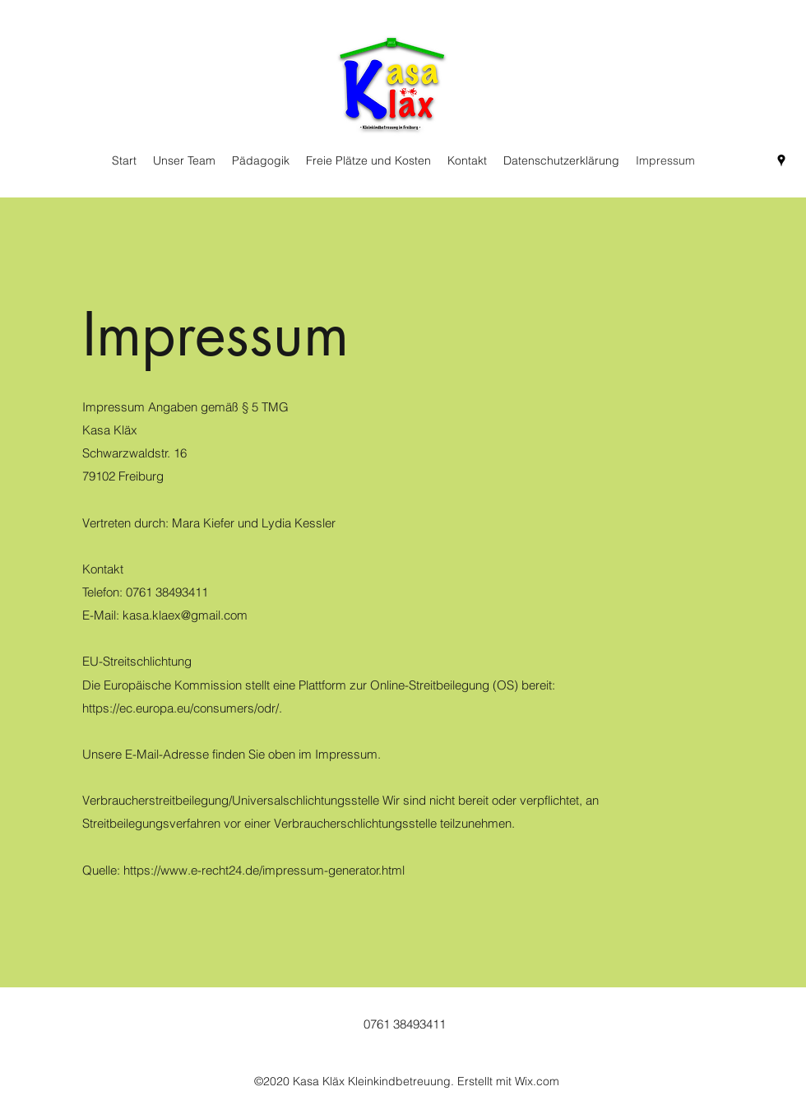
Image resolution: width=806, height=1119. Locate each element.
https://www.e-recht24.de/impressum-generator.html (264, 870)
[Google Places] (781, 160)
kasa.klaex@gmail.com (185, 615)
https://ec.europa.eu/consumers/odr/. (182, 708)
